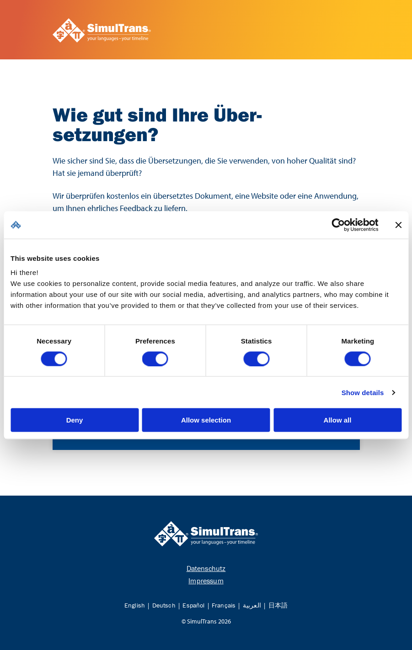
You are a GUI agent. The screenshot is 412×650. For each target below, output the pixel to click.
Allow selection (206, 420)
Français (223, 605)
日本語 (278, 605)
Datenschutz (206, 568)
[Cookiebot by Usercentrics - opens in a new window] (338, 225)
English (134, 605)
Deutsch (164, 605)
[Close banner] (398, 225)
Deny (74, 420)
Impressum (205, 580)
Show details (363, 392)
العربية (252, 605)
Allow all (338, 420)
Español (193, 605)
